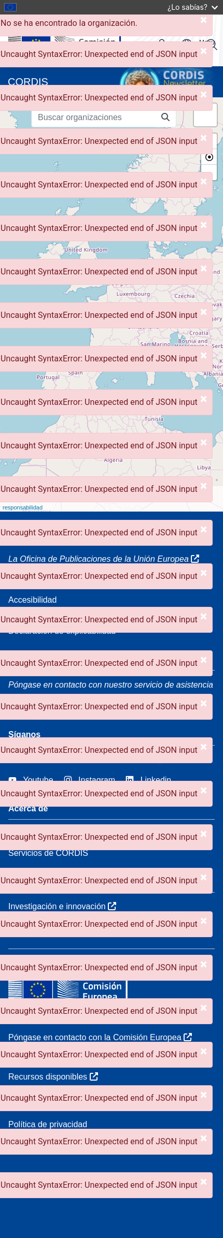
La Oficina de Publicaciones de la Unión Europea (103, 559)
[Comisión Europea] (79, 40)
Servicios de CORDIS (48, 853)
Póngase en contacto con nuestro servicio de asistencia (110, 684)
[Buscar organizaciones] (93, 117)
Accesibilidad (32, 599)
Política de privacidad (47, 1124)
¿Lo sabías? (193, 7)
